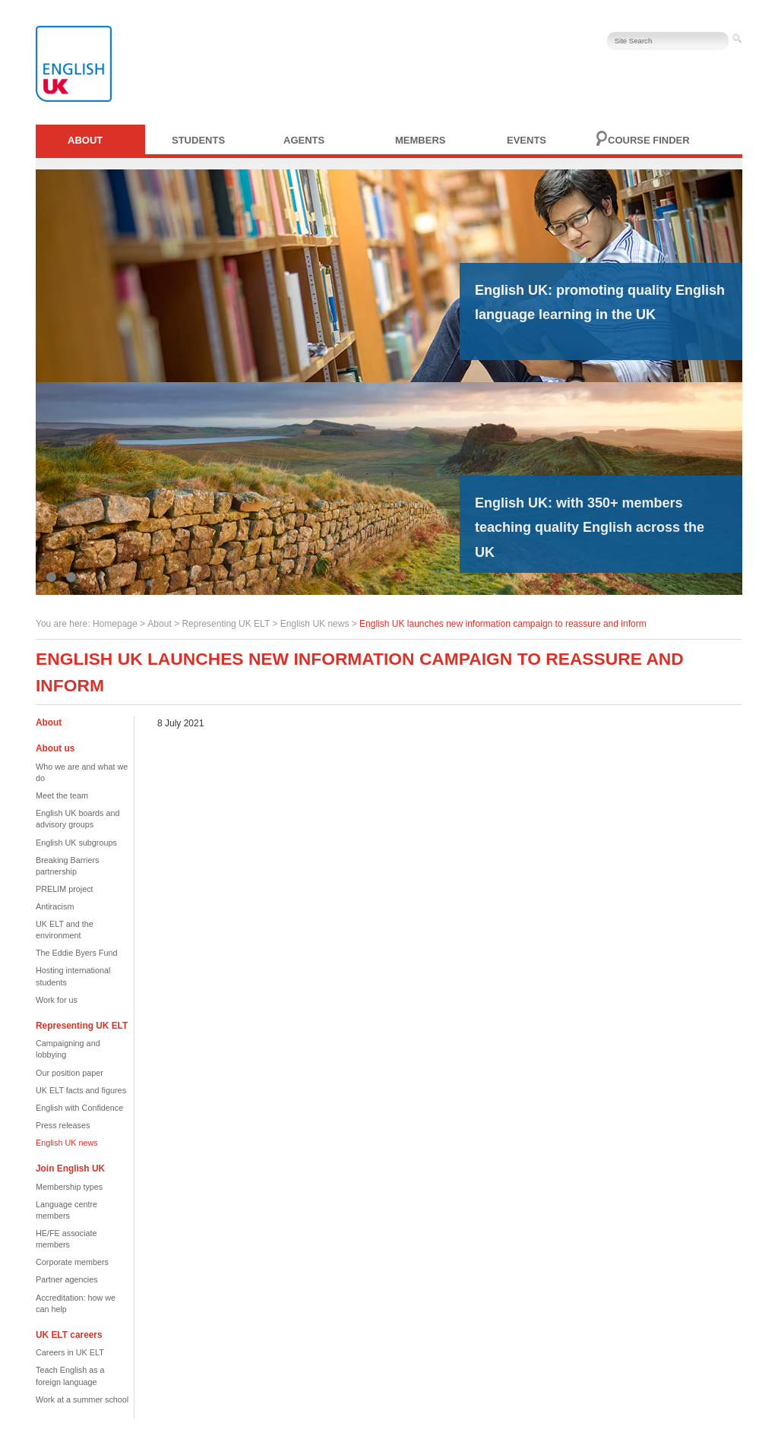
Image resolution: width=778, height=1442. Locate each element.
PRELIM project (64, 888)
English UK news (314, 623)
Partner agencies (67, 1279)
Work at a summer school (82, 1399)
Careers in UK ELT (70, 1352)
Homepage (115, 623)
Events (526, 140)
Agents (303, 140)
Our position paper (69, 1072)
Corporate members (72, 1261)
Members (420, 140)
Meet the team (62, 795)
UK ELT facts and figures (81, 1090)
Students (198, 140)
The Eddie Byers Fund (76, 952)
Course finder (649, 140)
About (85, 140)
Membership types (69, 1186)
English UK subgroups (76, 842)
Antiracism (55, 906)
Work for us (56, 999)
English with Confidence (79, 1107)
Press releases (63, 1125)
